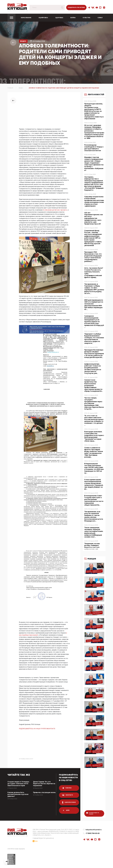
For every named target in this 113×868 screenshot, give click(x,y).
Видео (23, 41)
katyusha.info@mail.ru (94, 829)
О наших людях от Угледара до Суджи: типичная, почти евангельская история (19, 784)
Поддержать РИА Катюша (76, 7)
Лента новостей (92, 95)
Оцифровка (43, 17)
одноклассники (69, 802)
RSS (36, 841)
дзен (65, 810)
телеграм (66, 788)
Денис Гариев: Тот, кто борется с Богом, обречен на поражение (43, 784)
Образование (26, 17)
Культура (86, 17)
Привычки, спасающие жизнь (42, 793)
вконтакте (67, 795)
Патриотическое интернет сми (18, 10)
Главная (10, 88)
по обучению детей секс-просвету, (55, 210)
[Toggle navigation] (11, 17)
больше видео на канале (92, 813)
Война (73, 17)
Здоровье (59, 17)
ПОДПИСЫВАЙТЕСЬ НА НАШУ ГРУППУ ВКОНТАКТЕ (37, 728)
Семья (100, 17)
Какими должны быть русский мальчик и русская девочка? (18, 794)
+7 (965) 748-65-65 (92, 833)
